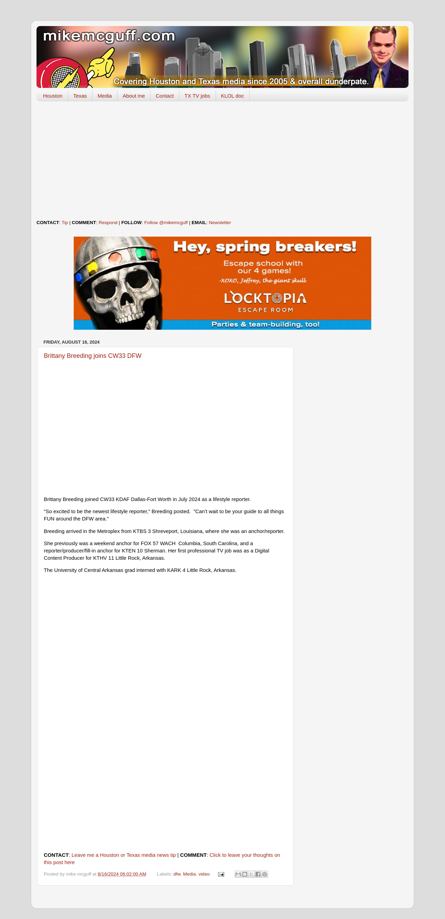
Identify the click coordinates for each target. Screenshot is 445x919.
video (204, 874)
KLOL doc (232, 96)
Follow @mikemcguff (166, 222)
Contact (165, 96)
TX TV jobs (197, 96)
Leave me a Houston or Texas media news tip (124, 855)
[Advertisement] (222, 160)
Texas (80, 96)
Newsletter (220, 222)
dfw (176, 874)
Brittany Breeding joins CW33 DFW (92, 355)
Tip (65, 222)
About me (134, 96)
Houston (53, 96)
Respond (108, 222)
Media (105, 96)
